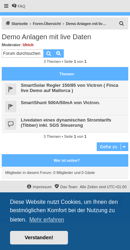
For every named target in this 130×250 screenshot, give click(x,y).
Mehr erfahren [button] (46, 220)
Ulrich (28, 45)
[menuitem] (18, 6)
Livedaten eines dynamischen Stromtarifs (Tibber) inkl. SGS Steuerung (66, 122)
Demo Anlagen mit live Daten (46, 37)
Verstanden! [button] (39, 237)
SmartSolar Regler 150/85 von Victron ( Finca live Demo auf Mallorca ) (69, 88)
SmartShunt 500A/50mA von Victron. (60, 102)
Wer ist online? (67, 160)
